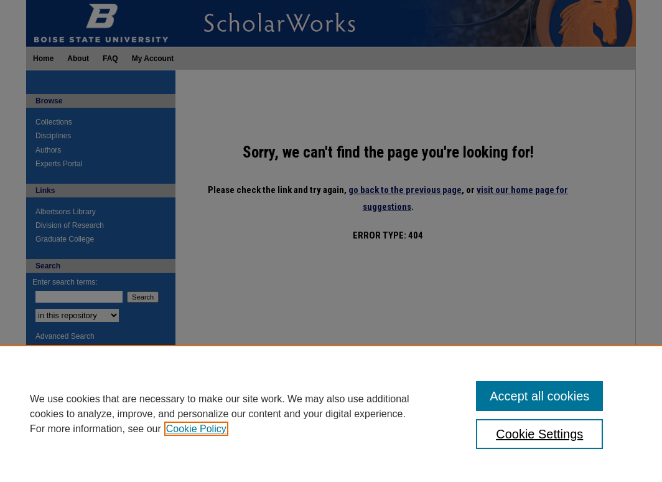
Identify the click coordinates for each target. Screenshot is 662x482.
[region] (331, 413)
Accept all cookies (539, 396)
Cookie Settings (539, 434)
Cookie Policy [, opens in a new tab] (196, 428)
